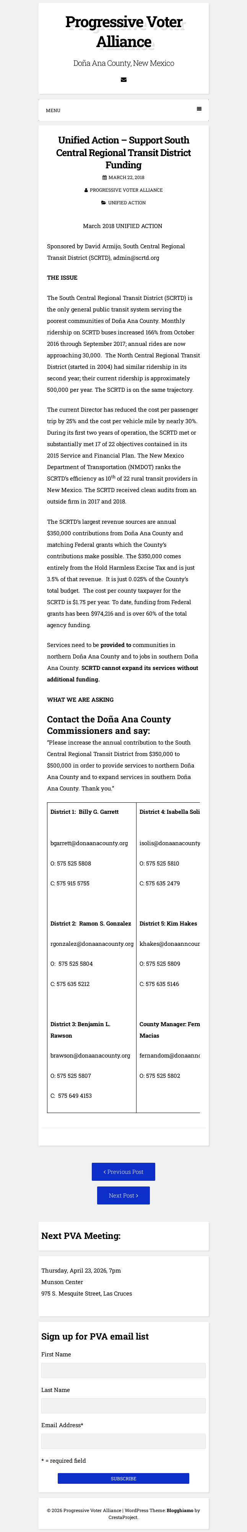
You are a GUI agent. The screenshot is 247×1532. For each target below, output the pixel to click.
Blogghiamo (180, 1510)
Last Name (55, 1389)
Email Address (62, 1425)
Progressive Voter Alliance (123, 31)
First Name (56, 1354)
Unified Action (127, 202)
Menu (124, 110)
